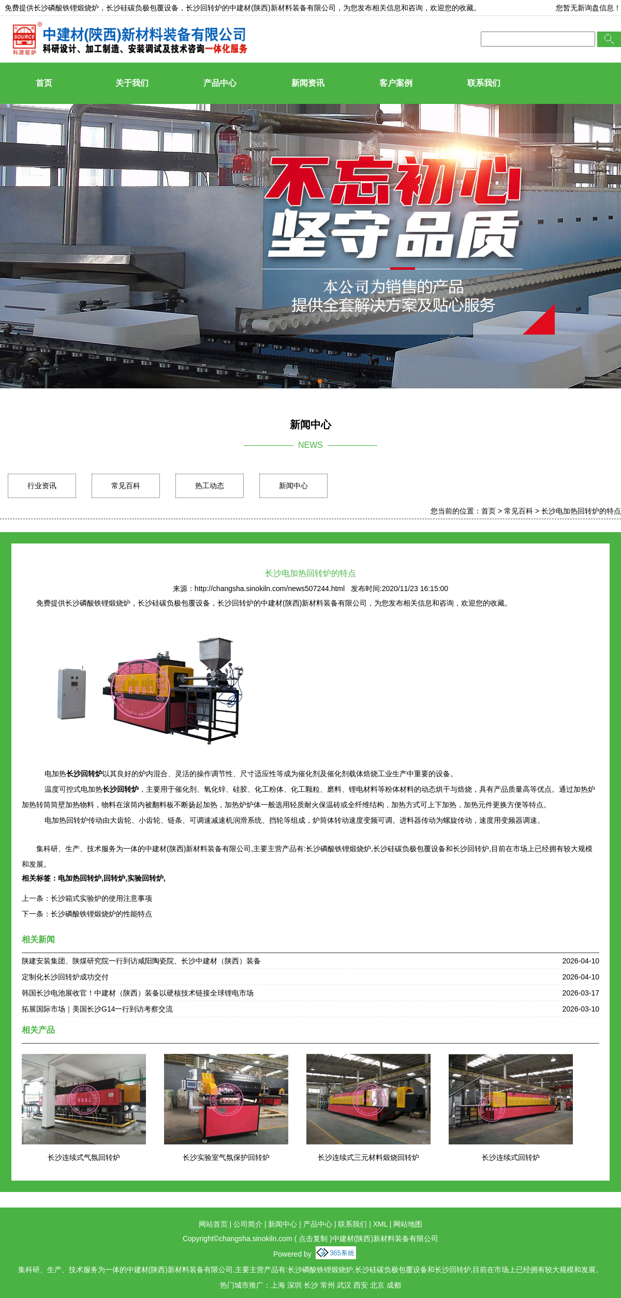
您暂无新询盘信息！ (588, 8)
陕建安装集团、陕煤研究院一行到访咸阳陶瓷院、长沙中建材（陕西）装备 (141, 961)
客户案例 (395, 83)
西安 (360, 1285)
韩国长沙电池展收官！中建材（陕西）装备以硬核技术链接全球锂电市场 (138, 993)
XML (380, 1224)
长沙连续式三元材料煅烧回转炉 (368, 1157)
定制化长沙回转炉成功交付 (65, 977)
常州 (327, 1285)
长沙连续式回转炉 (511, 1157)
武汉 (344, 1285)
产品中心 (219, 83)
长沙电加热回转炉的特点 (581, 511)
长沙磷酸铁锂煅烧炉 (66, 8)
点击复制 (313, 1238)
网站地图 (407, 1224)
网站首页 (213, 1224)
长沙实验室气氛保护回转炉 (226, 1157)
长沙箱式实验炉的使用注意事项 (101, 898)
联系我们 (483, 83)
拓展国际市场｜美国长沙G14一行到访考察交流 (97, 1009)
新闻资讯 (307, 83)
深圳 (294, 1285)
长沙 (311, 1285)
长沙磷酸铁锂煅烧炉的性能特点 (101, 914)
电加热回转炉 (79, 878)
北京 (377, 1285)
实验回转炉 (145, 878)
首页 (44, 83)
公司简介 (247, 1224)
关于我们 (132, 83)
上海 (278, 1285)
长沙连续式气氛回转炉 (84, 1157)
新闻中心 (293, 485)
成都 (394, 1285)
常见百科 (125, 485)
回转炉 (114, 878)
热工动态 (209, 485)
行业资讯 (41, 485)
